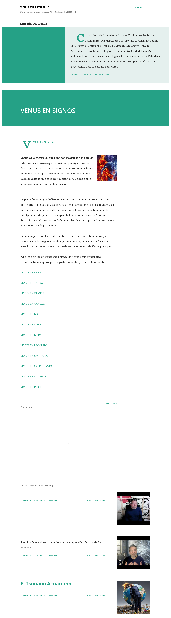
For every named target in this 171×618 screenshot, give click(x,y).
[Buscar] (138, 7)
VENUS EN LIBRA (31, 334)
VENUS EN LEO (30, 314)
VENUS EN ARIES (31, 272)
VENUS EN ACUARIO (33, 376)
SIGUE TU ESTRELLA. (35, 7)
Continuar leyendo (97, 500)
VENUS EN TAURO (32, 282)
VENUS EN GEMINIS (33, 293)
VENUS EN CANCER (32, 303)
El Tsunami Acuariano (46, 583)
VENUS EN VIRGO (31, 324)
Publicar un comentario (96, 74)
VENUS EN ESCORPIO (34, 345)
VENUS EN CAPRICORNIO (36, 366)
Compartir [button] (76, 74)
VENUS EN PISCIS (31, 387)
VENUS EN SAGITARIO (34, 355)
